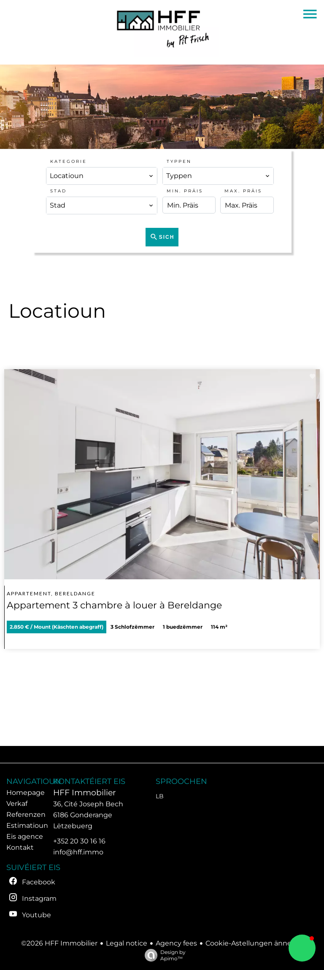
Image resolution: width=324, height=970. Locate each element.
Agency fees (176, 943)
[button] (302, 948)
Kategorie (68, 161)
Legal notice (126, 943)
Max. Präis (243, 191)
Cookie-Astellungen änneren (254, 943)
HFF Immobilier (84, 792)
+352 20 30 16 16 (79, 841)
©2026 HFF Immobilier (59, 943)
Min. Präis (185, 191)
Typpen (179, 161)
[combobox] (101, 176)
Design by (163, 955)
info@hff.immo (78, 852)
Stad (58, 191)
